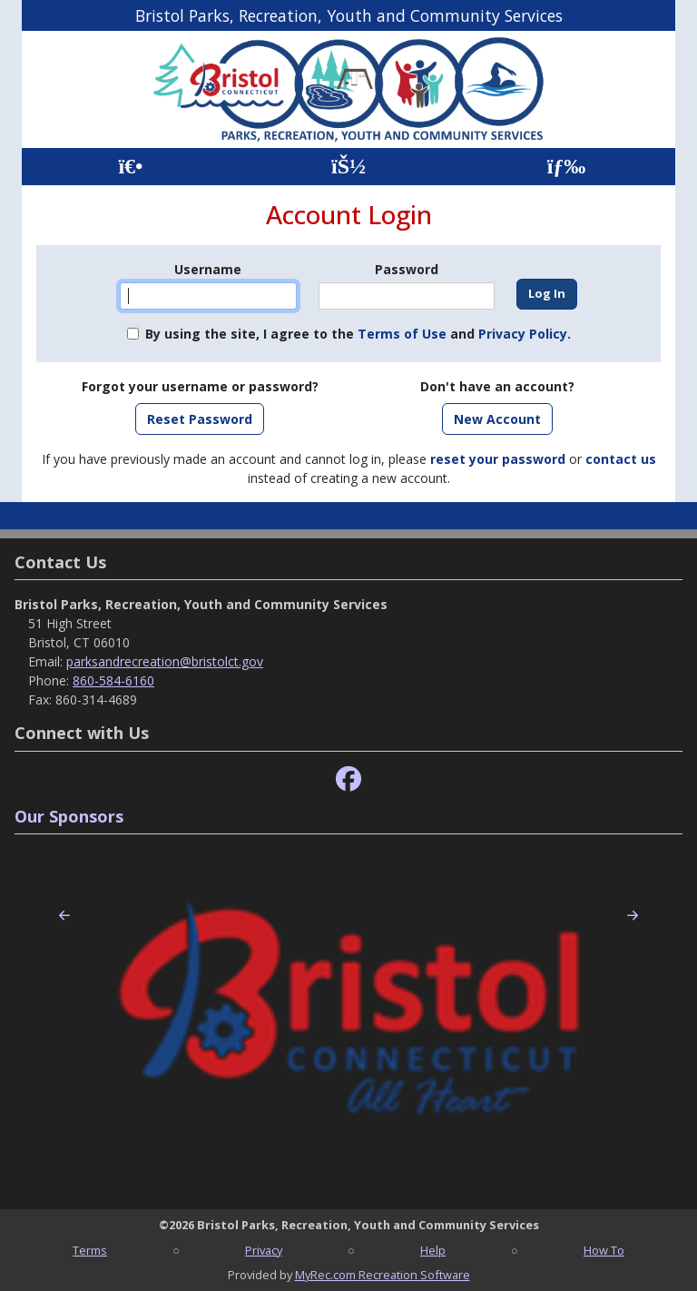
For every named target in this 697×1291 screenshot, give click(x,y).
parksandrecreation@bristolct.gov (164, 661)
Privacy (263, 1250)
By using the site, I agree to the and (358, 333)
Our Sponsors (69, 816)
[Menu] (566, 166)
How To (604, 1250)
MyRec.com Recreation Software (382, 1274)
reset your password (497, 459)
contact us (620, 459)
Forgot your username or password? (200, 386)
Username (207, 269)
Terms (90, 1250)
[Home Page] (130, 166)
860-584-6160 (113, 680)
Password (406, 269)
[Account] (348, 166)
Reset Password (199, 419)
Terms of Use (402, 333)
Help (433, 1250)
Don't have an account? (497, 386)
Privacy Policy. (524, 333)
